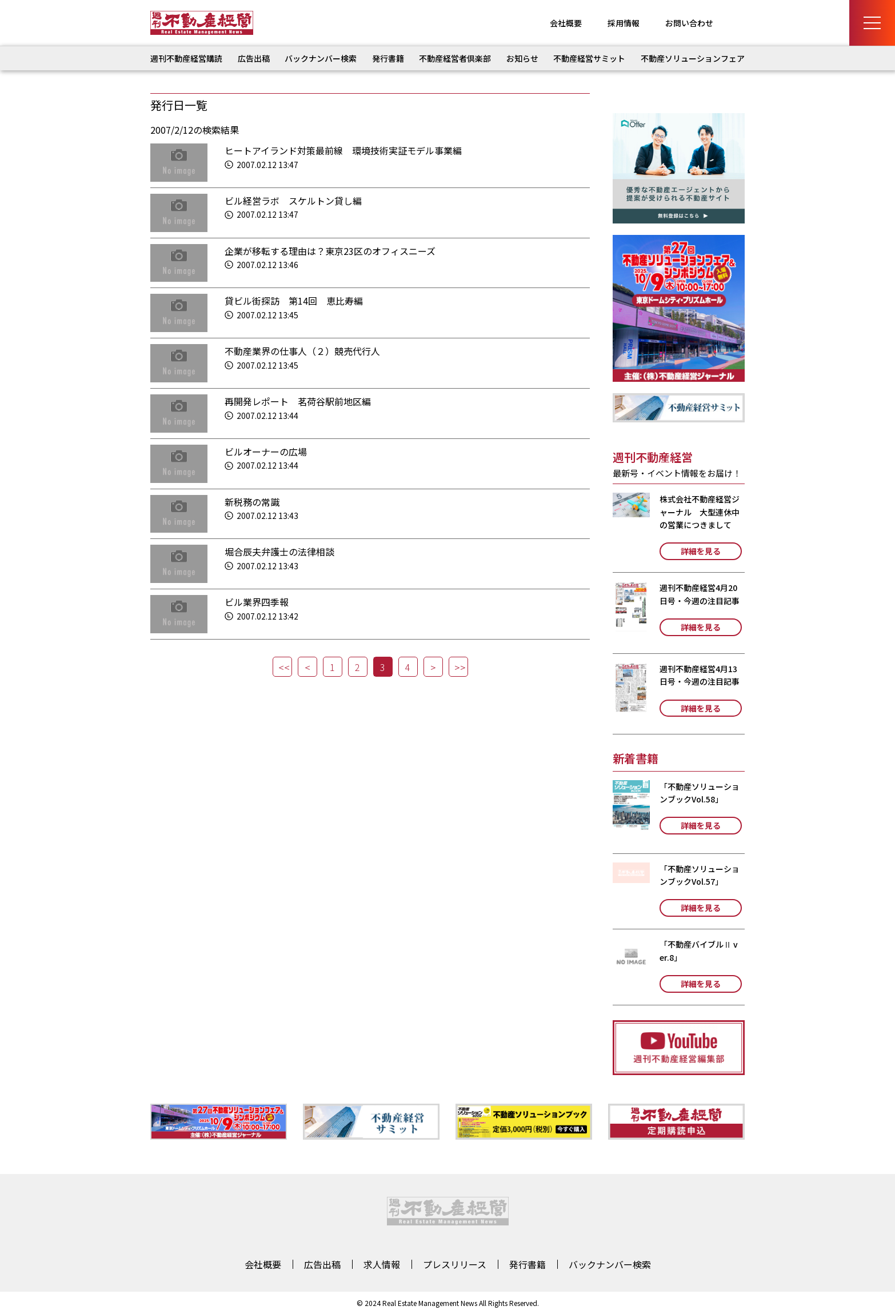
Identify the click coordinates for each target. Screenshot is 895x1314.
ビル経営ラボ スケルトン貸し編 (293, 200)
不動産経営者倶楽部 (455, 58)
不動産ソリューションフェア (693, 58)
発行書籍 (388, 58)
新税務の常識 (252, 502)
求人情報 (381, 1264)
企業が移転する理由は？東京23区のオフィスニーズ (330, 251)
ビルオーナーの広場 (266, 451)
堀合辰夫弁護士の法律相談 (279, 551)
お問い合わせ (689, 23)
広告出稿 (254, 58)
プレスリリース (454, 1264)
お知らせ (522, 58)
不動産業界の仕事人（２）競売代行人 (302, 351)
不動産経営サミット (589, 58)
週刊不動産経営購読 (186, 58)
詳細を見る (701, 551)
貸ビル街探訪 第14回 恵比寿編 (294, 300)
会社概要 (566, 23)
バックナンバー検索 (321, 58)
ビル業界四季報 (257, 602)
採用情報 (624, 23)
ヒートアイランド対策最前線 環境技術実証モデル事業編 (343, 150)
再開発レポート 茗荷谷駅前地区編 (298, 401)
